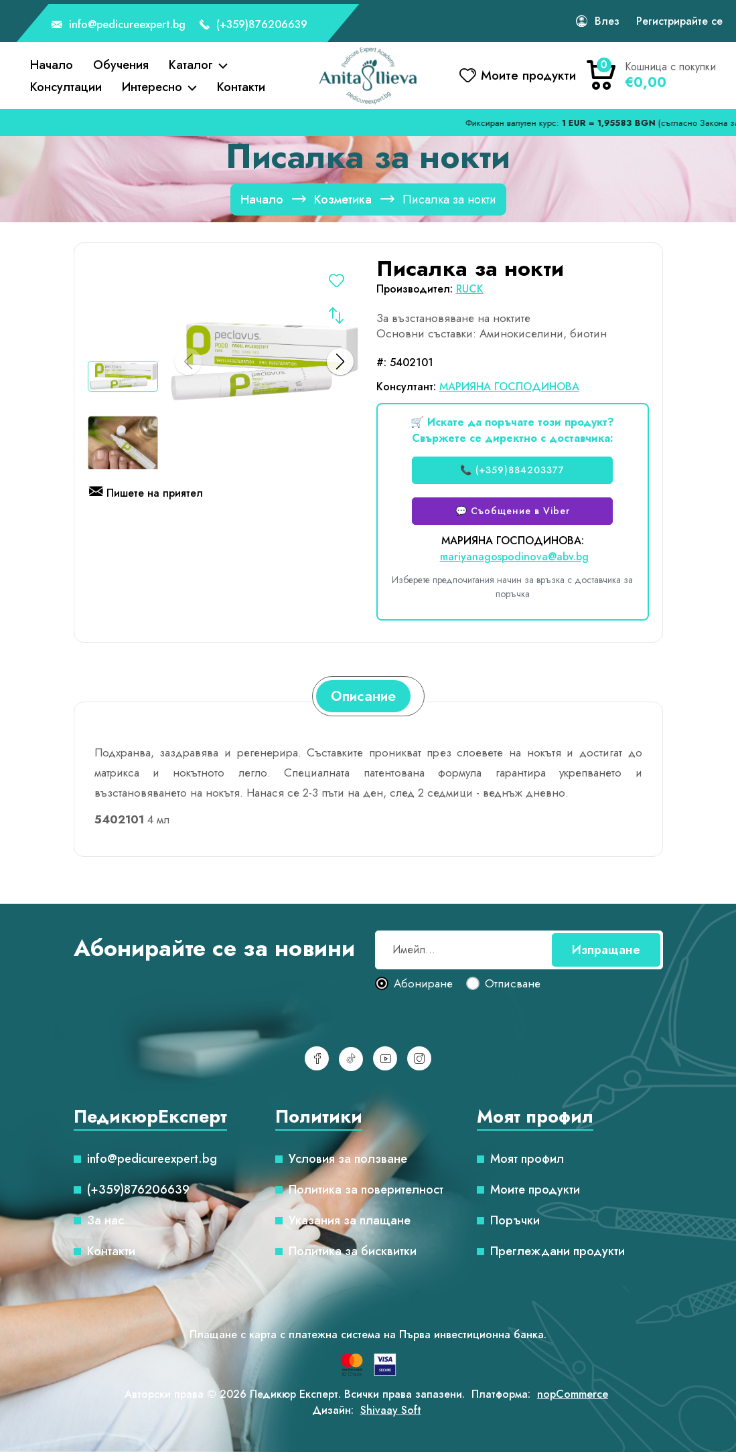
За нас (105, 1220)
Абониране (423, 984)
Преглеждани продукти (557, 1251)
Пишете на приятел (146, 494)
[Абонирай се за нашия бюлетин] (519, 950)
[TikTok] (351, 1059)
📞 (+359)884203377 (512, 470)
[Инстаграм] (419, 1058)
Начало (51, 65)
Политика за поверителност (366, 1190)
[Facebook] (317, 1058)
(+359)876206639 (253, 25)
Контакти (241, 87)
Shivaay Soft (390, 1410)
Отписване (512, 984)
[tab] (363, 696)
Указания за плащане (350, 1220)
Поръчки (515, 1220)
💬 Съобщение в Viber (512, 510)
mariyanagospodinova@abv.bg (514, 556)
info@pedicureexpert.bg (119, 25)
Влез (607, 21)
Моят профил (527, 1159)
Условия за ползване (348, 1159)
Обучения (121, 65)
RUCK (470, 289)
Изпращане (606, 950)
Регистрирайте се (679, 21)
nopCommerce (572, 1394)
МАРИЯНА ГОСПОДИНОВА (509, 386)
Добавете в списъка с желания (336, 283)
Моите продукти (535, 1190)
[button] (340, 361)
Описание (363, 696)
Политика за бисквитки (353, 1251)
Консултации (66, 87)
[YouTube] (385, 1058)
